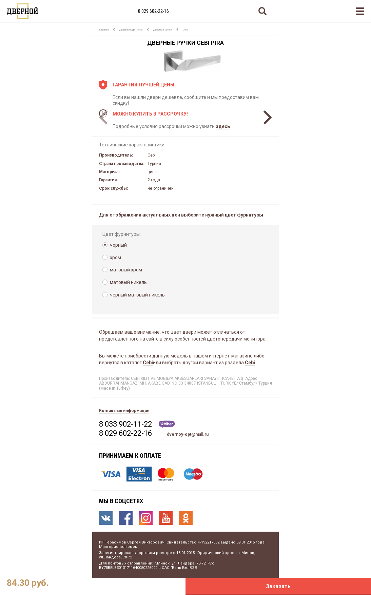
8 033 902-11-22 (125, 424)
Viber (166, 424)
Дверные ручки (162, 29)
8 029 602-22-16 (153, 11)
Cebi (185, 29)
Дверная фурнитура (130, 29)
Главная (104, 29)
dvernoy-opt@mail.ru (188, 434)
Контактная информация (124, 410)
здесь (223, 126)
